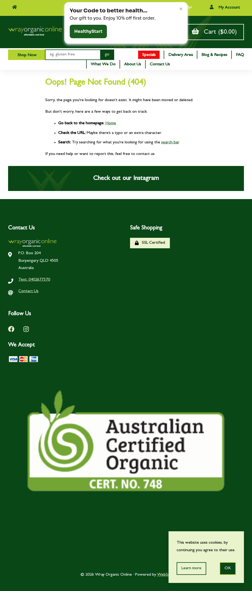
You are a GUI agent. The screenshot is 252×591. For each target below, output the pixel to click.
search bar (170, 142)
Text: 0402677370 (34, 280)
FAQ (240, 55)
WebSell (164, 575)
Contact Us (160, 64)
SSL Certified (150, 243)
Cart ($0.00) (214, 32)
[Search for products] (72, 54)
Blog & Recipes (214, 55)
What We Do (103, 64)
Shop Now (26, 55)
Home (110, 123)
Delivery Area (180, 55)
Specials (149, 55)
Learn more (191, 568)
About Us (132, 64)
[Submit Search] (107, 54)
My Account (225, 7)
